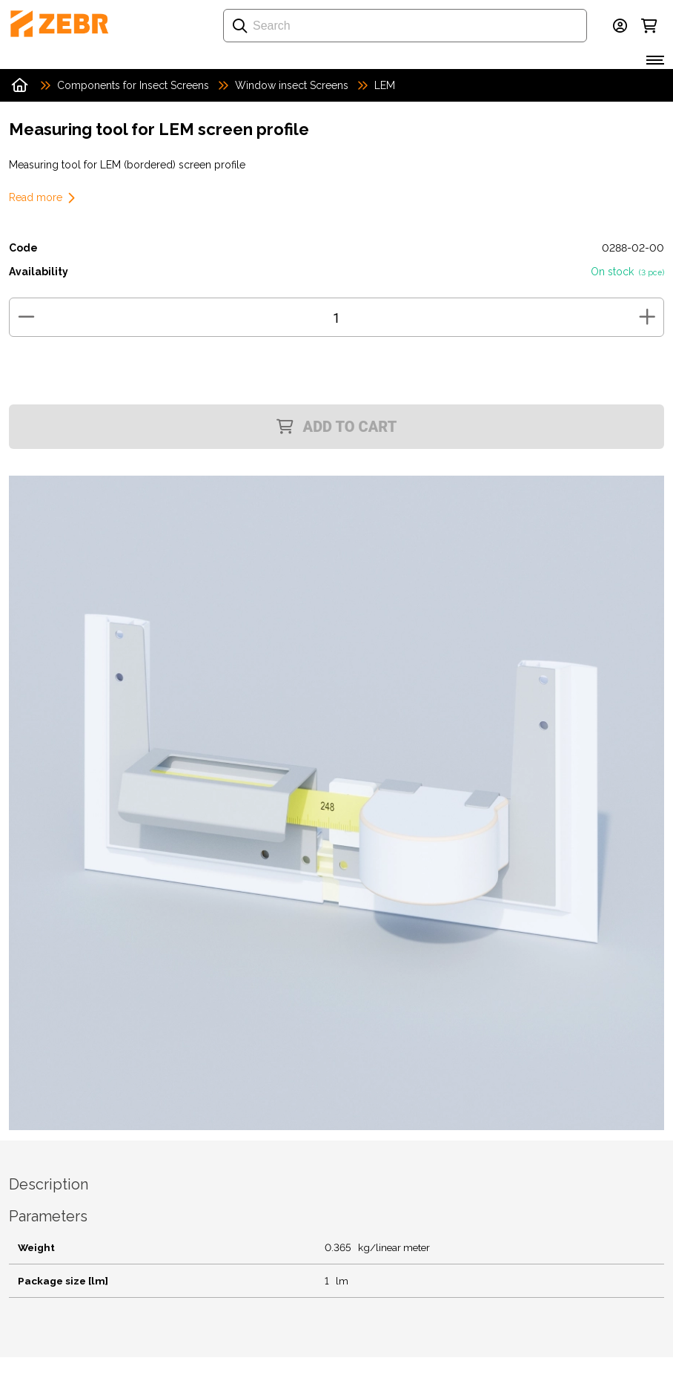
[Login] (619, 26)
